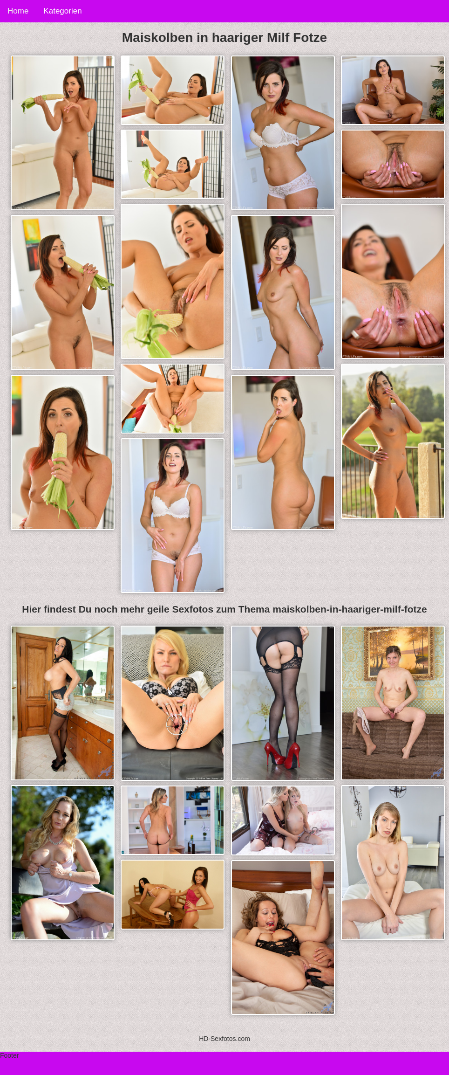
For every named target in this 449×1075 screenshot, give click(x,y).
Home (17, 11)
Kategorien (62, 11)
